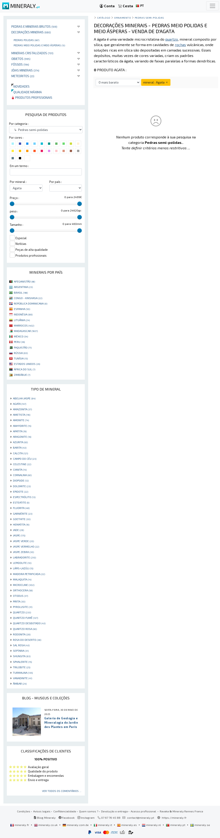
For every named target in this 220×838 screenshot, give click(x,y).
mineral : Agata (155, 82)
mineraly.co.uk (46, 824)
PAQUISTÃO (23, 347)
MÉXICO (21, 336)
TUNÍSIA (21, 358)
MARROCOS (24, 325)
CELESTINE (22, 464)
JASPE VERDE (23, 541)
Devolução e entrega (114, 811)
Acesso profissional (144, 811)
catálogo (103, 17)
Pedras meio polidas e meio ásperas (39, 45)
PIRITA (19, 601)
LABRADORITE (24, 557)
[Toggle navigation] (212, 5)
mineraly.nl (152, 824)
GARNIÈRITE (22, 513)
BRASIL (21, 292)
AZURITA (20, 442)
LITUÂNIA (22, 320)
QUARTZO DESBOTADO (29, 623)
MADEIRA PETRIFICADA (29, 573)
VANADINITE (22, 678)
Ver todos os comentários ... (61, 790)
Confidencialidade (64, 811)
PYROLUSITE (22, 606)
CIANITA (20, 469)
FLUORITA (21, 507)
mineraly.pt (176, 824)
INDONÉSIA (23, 314)
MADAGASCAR (26, 330)
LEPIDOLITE (22, 562)
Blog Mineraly (45, 817)
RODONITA (21, 634)
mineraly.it (103, 824)
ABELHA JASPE (24, 398)
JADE (18, 529)
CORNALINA (22, 475)
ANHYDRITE (22, 425)
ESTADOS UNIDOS (27, 363)
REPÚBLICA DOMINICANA (30, 303)
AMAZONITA (22, 409)
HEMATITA (21, 524)
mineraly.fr (20, 824)
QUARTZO (22, 612)
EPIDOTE (20, 491)
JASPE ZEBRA (23, 551)
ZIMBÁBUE (22, 374)
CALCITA (20, 453)
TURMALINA (23, 672)
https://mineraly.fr (174, 817)
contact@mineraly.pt (140, 817)
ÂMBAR (20, 683)
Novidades (20, 86)
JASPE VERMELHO (26, 546)
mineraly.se (200, 824)
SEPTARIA (21, 650)
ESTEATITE (21, 502)
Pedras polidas (26, 40)
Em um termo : (19, 166)
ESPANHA (22, 308)
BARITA (19, 447)
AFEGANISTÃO (24, 281)
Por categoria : (19, 123)
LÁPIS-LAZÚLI (23, 568)
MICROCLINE (23, 584)
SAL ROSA (21, 645)
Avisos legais (41, 811)
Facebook (67, 817)
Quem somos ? (88, 811)
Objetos (20, 59)
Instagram (86, 817)
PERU (19, 341)
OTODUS (20, 595)
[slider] (12, 204)
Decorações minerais (31, 32)
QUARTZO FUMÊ (25, 617)
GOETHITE (21, 519)
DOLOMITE (22, 486)
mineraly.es (127, 824)
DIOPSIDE (21, 480)
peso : (14, 211)
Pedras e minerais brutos (34, 26)
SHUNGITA (21, 656)
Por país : (55, 182)
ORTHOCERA (23, 590)
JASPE (19, 535)
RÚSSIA (21, 352)
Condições (23, 811)
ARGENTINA (23, 286)
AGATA (19, 403)
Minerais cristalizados (32, 53)
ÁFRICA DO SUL (24, 369)
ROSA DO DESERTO (27, 639)
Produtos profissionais (31, 97)
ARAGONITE (22, 436)
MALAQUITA (22, 579)
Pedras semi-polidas (149, 17)
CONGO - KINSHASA (28, 298)
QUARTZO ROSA (25, 628)
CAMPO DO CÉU (24, 458)
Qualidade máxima (26, 92)
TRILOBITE (21, 667)
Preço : (14, 198)
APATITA (20, 431)
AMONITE (21, 420)
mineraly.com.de (75, 824)
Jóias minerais (25, 70)
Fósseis (20, 64)
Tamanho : (16, 224)
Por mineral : (18, 182)
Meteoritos (22, 76)
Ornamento (122, 17)
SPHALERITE (22, 661)
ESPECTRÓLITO (24, 497)
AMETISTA (21, 414)
